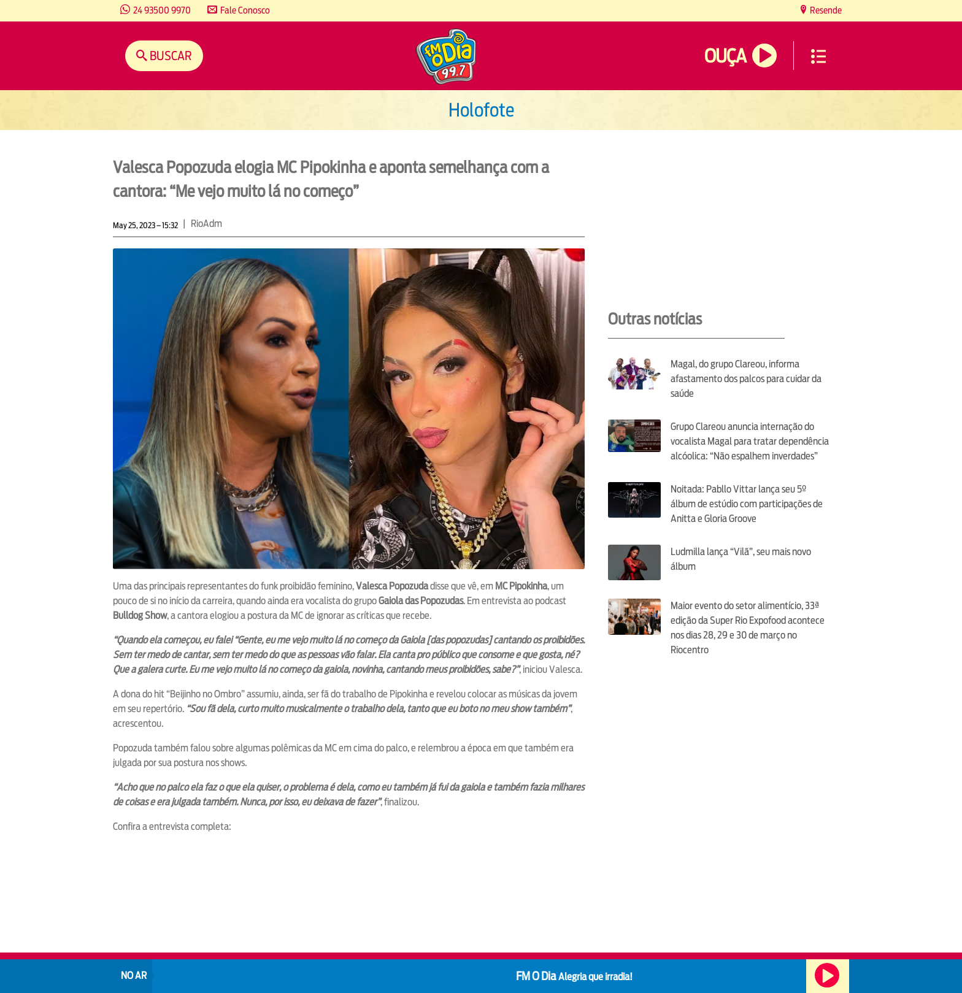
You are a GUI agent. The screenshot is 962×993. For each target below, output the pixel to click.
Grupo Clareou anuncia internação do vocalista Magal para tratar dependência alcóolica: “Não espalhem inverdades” (750, 441)
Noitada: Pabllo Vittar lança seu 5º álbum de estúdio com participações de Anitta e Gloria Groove (747, 503)
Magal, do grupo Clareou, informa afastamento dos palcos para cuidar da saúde (746, 378)
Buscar (169, 55)
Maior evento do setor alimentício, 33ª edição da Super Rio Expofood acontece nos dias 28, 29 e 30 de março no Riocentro (748, 628)
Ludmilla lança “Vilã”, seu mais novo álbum (741, 559)
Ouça (725, 56)
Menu (818, 56)
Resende (825, 10)
